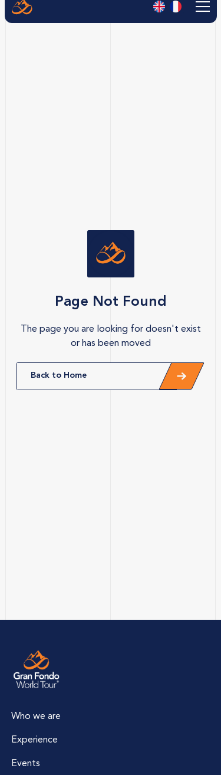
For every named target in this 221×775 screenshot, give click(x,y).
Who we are (36, 716)
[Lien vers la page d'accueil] (36, 669)
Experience (34, 740)
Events (25, 764)
